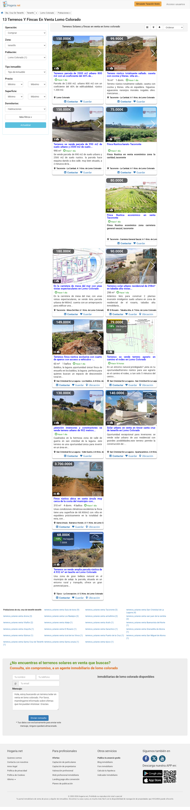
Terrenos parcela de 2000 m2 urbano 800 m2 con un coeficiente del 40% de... (78, 75)
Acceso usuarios (175, 4)
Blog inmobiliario (105, 761)
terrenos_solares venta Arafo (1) (99, 622)
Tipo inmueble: (13, 66)
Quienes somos (14, 758)
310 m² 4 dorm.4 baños (79, 514)
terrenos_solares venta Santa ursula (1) (61, 642)
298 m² (131, 301)
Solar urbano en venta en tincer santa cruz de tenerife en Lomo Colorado (131, 429)
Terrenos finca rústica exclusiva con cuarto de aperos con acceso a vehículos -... (78, 358)
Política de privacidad (17, 769)
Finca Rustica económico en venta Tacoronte (131, 216)
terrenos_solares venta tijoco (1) (99, 642)
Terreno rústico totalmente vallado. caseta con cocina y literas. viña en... (131, 75)
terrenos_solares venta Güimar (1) (18, 635)
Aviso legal (12, 765)
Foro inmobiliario (105, 765)
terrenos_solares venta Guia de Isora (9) (61, 610)
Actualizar (26, 125)
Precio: (9, 78)
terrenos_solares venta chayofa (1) (18, 629)
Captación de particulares (64, 761)
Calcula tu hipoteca (106, 769)
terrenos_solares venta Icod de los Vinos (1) (63, 635)
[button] (64, 13)
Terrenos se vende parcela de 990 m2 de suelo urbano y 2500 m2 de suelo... (78, 145)
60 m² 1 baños (79, 372)
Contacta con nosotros (17, 761)
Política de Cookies (16, 773)
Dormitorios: (12, 103)
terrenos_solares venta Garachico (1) (101, 629)
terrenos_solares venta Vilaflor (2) (18, 622)
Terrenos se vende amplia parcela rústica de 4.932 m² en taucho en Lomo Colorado (78, 571)
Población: (11, 52)
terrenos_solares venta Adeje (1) (58, 622)
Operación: (11, 27)
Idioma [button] (11, 777)
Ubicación (146, 314)
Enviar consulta (38, 718)
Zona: (8, 39)
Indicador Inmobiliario (107, 773)
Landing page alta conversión (65, 777)
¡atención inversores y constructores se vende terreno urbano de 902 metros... (78, 429)
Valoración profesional (62, 769)
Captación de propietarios (64, 765)
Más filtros (25, 117)
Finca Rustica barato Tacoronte (124, 144)
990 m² (78, 159)
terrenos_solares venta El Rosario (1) (60, 629)
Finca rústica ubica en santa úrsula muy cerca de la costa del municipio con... (78, 500)
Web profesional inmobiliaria (65, 773)
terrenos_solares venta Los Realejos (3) (61, 616)
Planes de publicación (62, 781)
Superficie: (11, 91)
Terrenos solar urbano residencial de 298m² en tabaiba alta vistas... (131, 287)
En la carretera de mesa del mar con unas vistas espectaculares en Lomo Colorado (78, 287)
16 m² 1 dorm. (131, 89)
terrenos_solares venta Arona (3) (17, 616)
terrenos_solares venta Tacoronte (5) (101, 610)
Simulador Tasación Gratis (148, 4)
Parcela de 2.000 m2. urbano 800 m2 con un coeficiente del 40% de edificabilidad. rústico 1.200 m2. (78, 86)
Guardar (86, 101)
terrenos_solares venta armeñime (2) (101, 616)
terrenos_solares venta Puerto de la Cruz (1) (104, 635)
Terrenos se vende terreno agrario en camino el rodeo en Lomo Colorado (131, 358)
